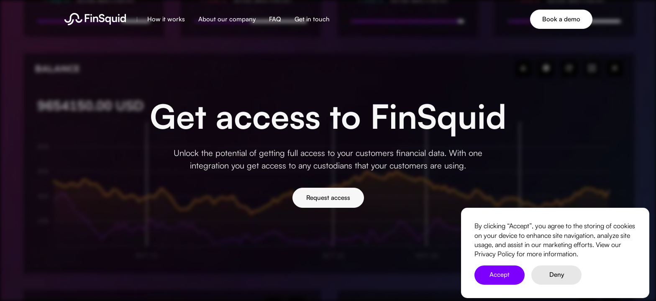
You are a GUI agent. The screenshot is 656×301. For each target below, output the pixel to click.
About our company (227, 19)
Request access (328, 199)
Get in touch (312, 19)
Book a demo (561, 19)
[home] (95, 19)
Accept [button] (499, 274)
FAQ (275, 19)
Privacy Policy (494, 254)
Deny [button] (556, 274)
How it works (166, 19)
